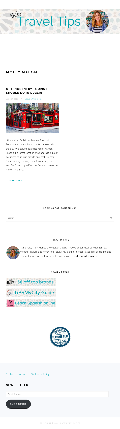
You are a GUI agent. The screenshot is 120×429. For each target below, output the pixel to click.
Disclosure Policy (40, 374)
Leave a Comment (33, 99)
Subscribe (18, 404)
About (22, 374)
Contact (10, 374)
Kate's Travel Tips (60, 29)
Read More (15, 181)
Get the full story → (85, 256)
